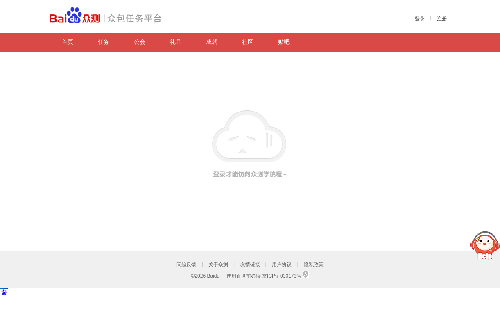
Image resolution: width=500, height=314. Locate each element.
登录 (420, 19)
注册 (442, 19)
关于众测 (218, 264)
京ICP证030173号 (281, 276)
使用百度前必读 (243, 276)
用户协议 (282, 264)
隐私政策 (314, 264)
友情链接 (250, 264)
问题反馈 (186, 264)
